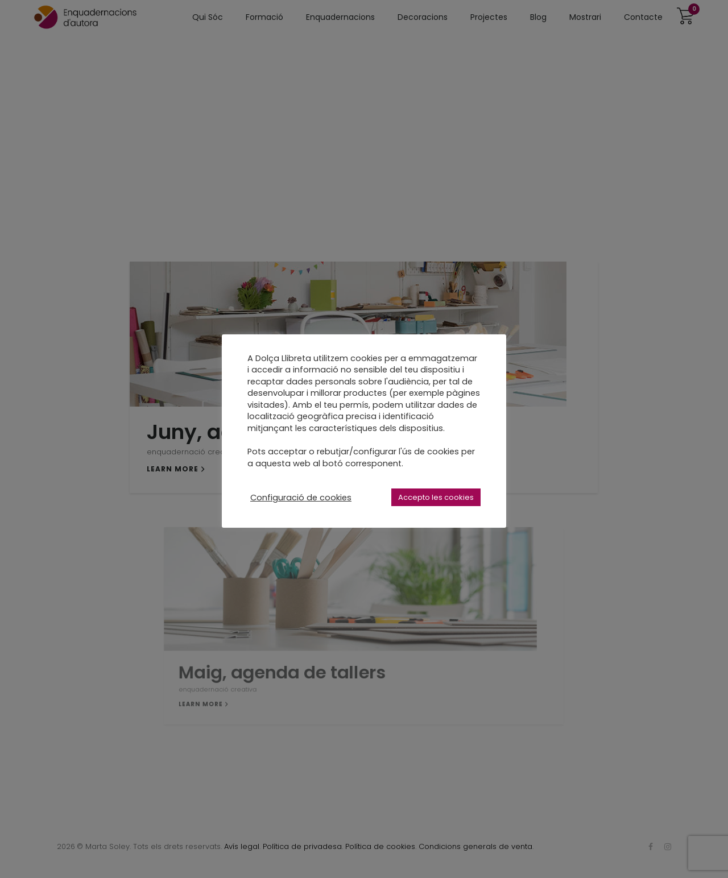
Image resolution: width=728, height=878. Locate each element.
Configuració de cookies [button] (300, 497)
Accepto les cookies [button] (436, 497)
